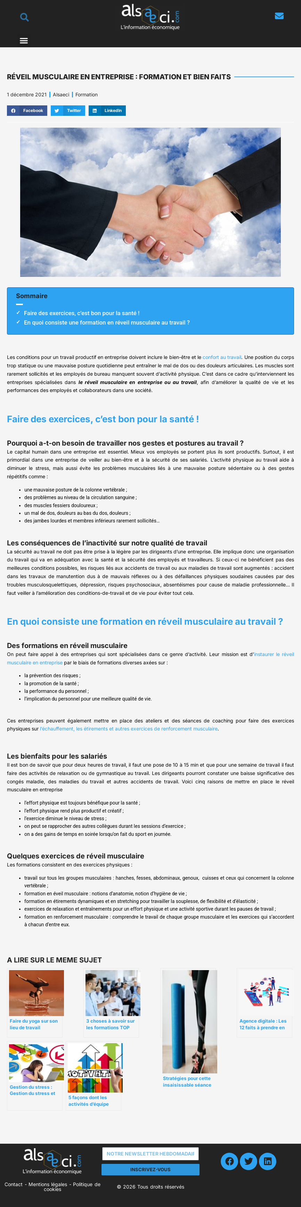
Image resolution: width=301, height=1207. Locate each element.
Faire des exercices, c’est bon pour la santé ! (82, 313)
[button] (24, 40)
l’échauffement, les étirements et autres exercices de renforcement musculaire (129, 729)
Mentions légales (48, 1184)
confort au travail (222, 357)
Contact (14, 1184)
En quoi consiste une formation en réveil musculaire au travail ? (107, 322)
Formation (86, 94)
